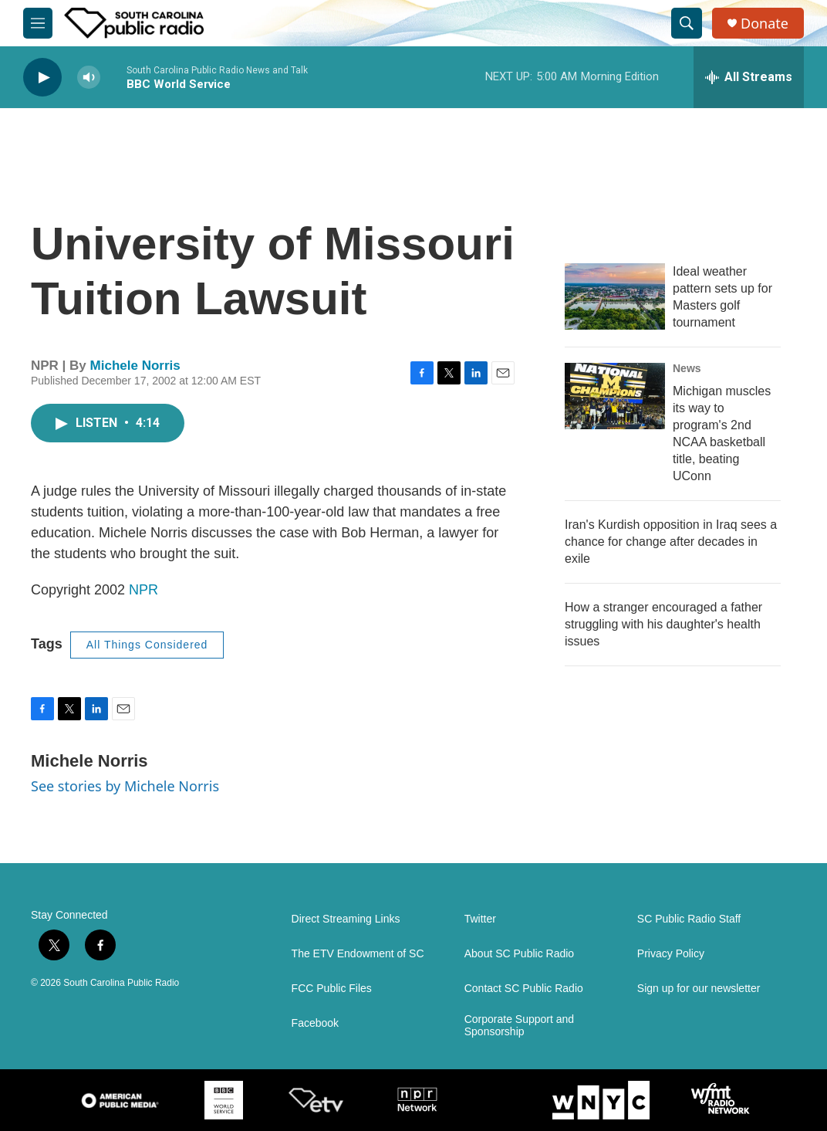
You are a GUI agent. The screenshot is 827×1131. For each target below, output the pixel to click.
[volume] (89, 77)
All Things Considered (147, 644)
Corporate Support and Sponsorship (519, 1026)
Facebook (315, 1023)
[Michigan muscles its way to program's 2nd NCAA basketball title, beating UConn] (615, 396)
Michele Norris (135, 365)
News (687, 368)
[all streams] (749, 77)
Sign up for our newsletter (699, 988)
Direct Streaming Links (346, 919)
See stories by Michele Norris (125, 786)
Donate (764, 23)
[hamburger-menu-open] (37, 23)
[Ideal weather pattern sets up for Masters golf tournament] (615, 296)
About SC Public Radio (519, 954)
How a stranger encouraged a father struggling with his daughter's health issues (663, 624)
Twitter (480, 919)
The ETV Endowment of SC (358, 954)
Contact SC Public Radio (523, 988)
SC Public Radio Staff (689, 919)
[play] (42, 77)
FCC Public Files (332, 988)
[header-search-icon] (686, 23)
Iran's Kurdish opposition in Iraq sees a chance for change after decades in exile (671, 541)
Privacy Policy (670, 954)
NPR (143, 590)
